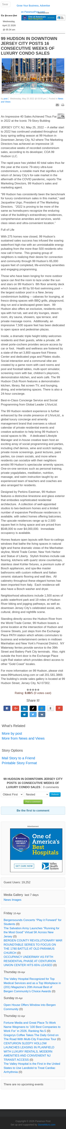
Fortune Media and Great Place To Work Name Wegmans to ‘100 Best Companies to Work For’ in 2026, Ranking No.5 (32, 1027)
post (6, 98)
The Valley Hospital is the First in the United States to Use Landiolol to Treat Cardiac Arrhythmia (32, 1068)
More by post (12, 733)
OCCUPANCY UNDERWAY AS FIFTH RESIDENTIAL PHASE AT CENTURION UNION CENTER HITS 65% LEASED (30, 961)
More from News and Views (23, 738)
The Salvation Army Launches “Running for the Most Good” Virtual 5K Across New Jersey (31, 932)
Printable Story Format (19, 763)
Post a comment (33, 802)
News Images (12, 899)
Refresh (55, 794)
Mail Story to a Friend (18, 758)
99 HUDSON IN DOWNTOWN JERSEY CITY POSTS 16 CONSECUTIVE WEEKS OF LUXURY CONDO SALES (29, 46)
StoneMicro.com (46, 1124)
